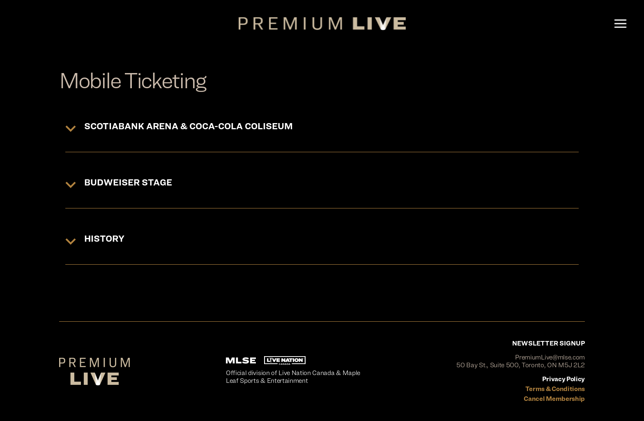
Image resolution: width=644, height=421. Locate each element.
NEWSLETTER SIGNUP (548, 343)
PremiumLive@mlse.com (550, 357)
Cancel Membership (554, 399)
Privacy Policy (563, 379)
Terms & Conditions (555, 389)
